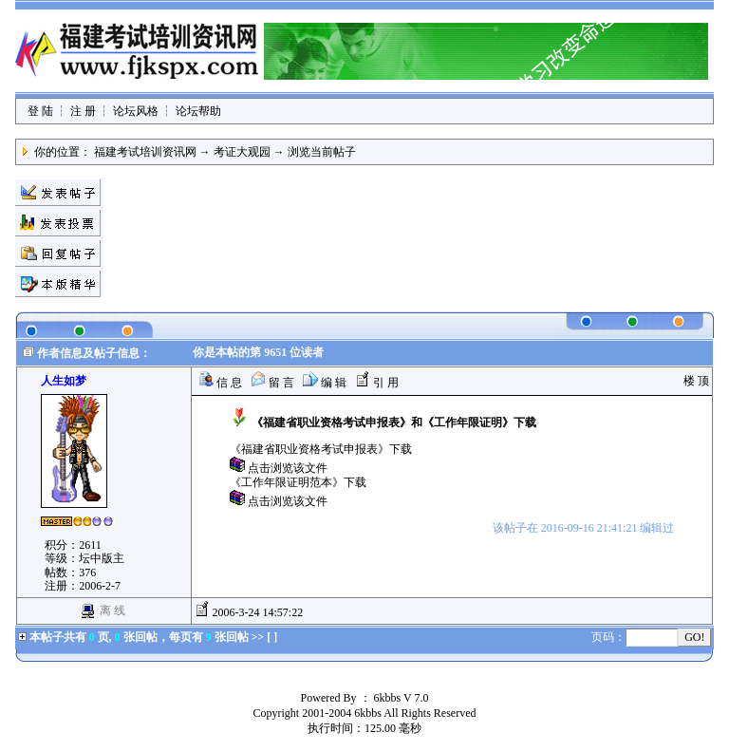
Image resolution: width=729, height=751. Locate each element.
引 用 (377, 382)
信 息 (220, 382)
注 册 (83, 111)
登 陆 (40, 111)
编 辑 (324, 382)
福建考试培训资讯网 (145, 152)
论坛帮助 (198, 111)
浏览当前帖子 (322, 152)
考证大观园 (242, 152)
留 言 (272, 382)
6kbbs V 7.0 (401, 697)
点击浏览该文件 (287, 468)
